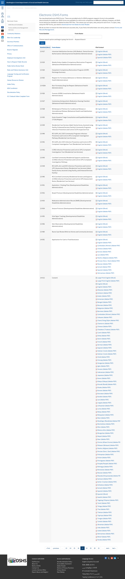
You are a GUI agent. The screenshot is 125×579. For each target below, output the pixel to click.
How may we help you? (84, 2)
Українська (93, 571)
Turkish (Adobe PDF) (104, 521)
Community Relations (13, 33)
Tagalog (84, 577)
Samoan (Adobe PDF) (104, 479)
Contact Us (35, 568)
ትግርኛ (97, 577)
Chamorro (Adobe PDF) (105, 323)
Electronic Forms (12, 21)
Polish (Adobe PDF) (103, 457)
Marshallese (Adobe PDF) (105, 424)
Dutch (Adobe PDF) (103, 339)
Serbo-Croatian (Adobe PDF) (107, 482)
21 (99, 548)
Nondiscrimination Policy (64, 562)
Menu (2, 8)
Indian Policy (11, 84)
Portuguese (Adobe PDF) (105, 461)
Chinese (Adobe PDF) (104, 249)
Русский (96, 562)
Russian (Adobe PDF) (104, 264)
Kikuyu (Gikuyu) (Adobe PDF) (106, 381)
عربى (84, 568)
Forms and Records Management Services (18, 29)
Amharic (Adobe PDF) (104, 293)
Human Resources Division (15, 80)
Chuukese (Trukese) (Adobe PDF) (108, 329)
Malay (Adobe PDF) (103, 412)
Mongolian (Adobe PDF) (105, 433)
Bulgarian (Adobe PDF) (105, 308)
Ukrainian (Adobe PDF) (105, 524)
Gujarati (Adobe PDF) (104, 348)
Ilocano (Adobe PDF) (104, 369)
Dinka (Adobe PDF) (103, 336)
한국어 (92, 565)
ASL (101, 577)
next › (108, 548)
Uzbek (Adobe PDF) (103, 531)
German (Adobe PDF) (104, 345)
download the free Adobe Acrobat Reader (75, 24)
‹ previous (56, 548)
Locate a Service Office (39, 570)
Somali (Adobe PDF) (104, 267)
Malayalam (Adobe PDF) (105, 415)
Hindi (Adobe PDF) (103, 357)
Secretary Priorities (13, 42)
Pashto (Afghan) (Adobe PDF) (107, 258)
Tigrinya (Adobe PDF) (104, 515)
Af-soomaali (85, 571)
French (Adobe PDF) (104, 342)
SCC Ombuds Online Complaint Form (18, 96)
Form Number (44, 33)
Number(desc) (45, 47)
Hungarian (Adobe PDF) (105, 363)
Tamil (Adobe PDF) (103, 503)
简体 (83, 565)
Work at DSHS (36, 566)
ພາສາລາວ (91, 577)
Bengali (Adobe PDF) (104, 302)
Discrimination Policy (13, 92)
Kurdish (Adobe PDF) (104, 397)
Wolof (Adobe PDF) (103, 537)
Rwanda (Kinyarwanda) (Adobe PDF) (109, 476)
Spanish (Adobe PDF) (104, 57)
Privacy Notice (61, 570)
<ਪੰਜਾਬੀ (94, 568)
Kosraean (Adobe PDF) (105, 393)
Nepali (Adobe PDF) (104, 436)
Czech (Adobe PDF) (103, 333)
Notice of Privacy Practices (65, 568)
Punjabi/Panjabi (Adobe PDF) (107, 464)
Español (90, 562)
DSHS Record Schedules (15, 25)
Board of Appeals (12, 50)
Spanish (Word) (102, 494)
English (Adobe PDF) (104, 54)
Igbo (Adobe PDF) (103, 366)
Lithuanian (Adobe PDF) (105, 406)
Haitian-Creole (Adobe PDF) (106, 351)
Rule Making (60, 572)
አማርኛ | (91, 574)
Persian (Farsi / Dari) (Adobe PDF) (108, 261)
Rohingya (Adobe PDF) (105, 467)
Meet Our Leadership (13, 38)
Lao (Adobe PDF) (103, 255)
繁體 (87, 565)
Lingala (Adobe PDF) (104, 403)
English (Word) (102, 51)
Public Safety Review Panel (15, 66)
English (84, 562)
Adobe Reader (61, 566)
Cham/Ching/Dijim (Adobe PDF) (108, 320)
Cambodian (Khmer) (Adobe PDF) (108, 246)
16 (78, 548)
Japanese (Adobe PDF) (105, 375)
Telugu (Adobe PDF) (104, 506)
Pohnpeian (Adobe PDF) (105, 454)
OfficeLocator (2, 14)
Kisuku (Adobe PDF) (104, 387)
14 (70, 548)
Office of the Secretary (17, 8)
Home (8, 8)
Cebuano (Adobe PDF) (104, 317)
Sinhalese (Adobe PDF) (105, 485)
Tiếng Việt (85, 574)
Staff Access (36, 562)
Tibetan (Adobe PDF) (104, 512)
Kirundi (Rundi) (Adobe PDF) (106, 384)
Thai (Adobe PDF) (103, 509)
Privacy (9, 54)
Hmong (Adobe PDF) (104, 360)
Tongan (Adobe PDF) (104, 518)
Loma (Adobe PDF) (103, 409)
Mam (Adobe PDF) (103, 418)
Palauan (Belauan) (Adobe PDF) (107, 445)
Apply (42, 43)
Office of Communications (15, 46)
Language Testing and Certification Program (18, 75)
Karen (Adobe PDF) (103, 378)
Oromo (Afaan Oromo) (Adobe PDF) (109, 442)
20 (94, 548)
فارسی (96, 574)
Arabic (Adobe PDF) (103, 296)
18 (86, 548)
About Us (35, 564)
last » (114, 548)
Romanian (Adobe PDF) (105, 470)
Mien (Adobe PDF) (103, 427)
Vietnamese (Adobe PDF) (105, 273)
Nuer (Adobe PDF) (103, 439)
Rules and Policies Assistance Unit (17, 70)
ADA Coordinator (12, 88)
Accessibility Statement (64, 564)
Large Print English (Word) (106, 278)
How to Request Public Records (17, 62)
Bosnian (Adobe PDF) (104, 305)
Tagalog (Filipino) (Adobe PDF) (107, 500)
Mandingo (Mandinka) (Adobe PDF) (109, 421)
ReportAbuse (2, 21)
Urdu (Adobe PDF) (103, 528)
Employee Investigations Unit (16, 58)
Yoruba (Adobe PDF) (104, 540)
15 (74, 548)
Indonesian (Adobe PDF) (105, 372)
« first (48, 548)
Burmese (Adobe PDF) (104, 311)
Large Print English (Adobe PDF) (108, 281)
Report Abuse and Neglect (40, 572)
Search (122, 2)
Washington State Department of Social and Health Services (27, 2)
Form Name (79, 33)
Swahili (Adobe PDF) (104, 497)
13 (66, 548)
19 (90, 548)
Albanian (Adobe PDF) (104, 290)
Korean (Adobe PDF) (104, 252)
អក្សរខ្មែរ (89, 568)
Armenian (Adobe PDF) (105, 299)
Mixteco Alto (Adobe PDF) (106, 430)
